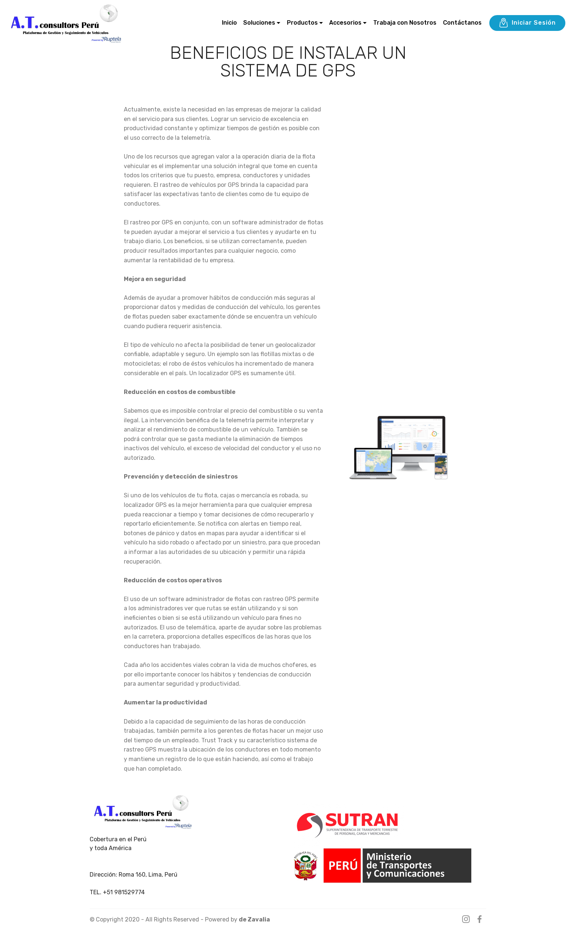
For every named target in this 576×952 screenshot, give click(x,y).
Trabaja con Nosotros (404, 22)
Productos (302, 22)
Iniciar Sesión (527, 23)
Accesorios (345, 22)
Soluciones (259, 22)
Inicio (229, 22)
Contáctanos (462, 22)
